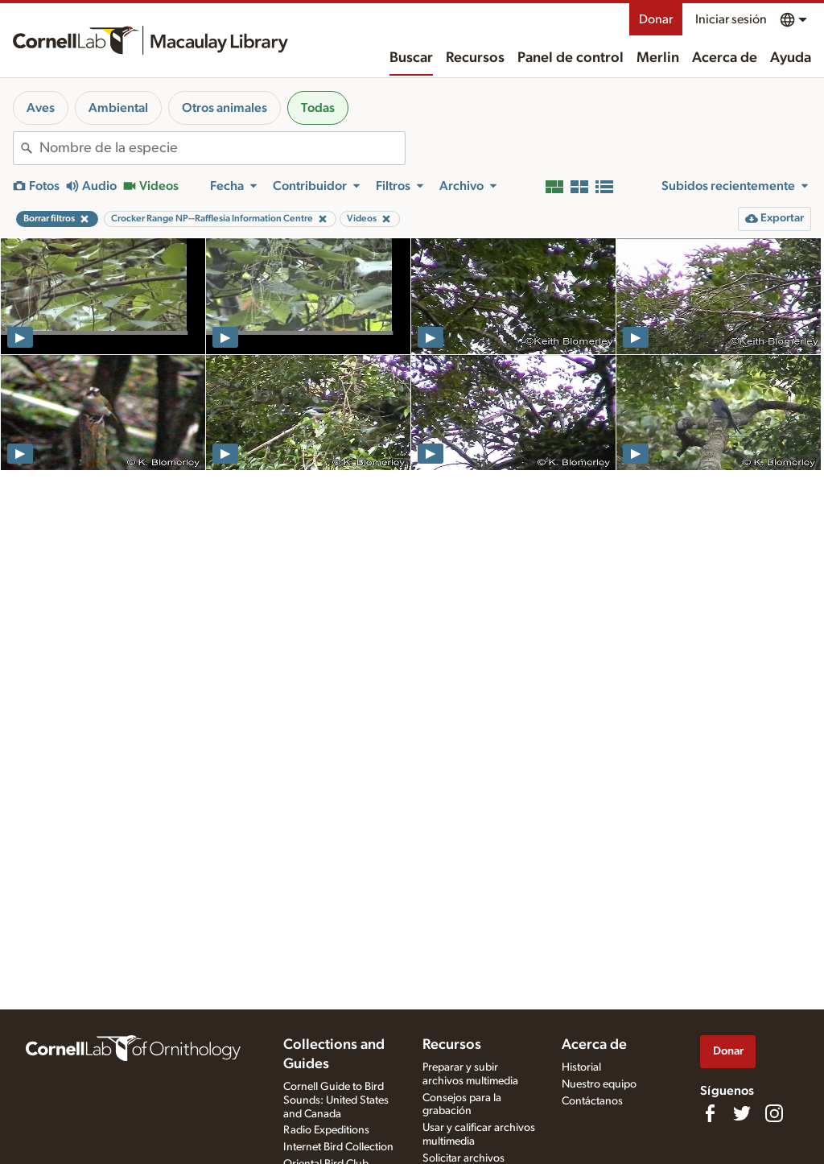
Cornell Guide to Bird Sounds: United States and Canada (336, 1100)
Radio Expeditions (326, 1130)
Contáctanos (592, 1101)
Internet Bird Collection (338, 1147)
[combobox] (222, 148)
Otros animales (224, 107)
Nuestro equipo (599, 1084)
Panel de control (570, 58)
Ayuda (790, 58)
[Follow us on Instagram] (774, 1113)
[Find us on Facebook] (709, 1113)
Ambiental (118, 107)
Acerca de (724, 58)
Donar (656, 19)
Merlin (658, 58)
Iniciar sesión (731, 19)
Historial (581, 1067)
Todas (318, 107)
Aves (41, 107)
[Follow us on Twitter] (742, 1113)
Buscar (411, 58)
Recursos (475, 58)
